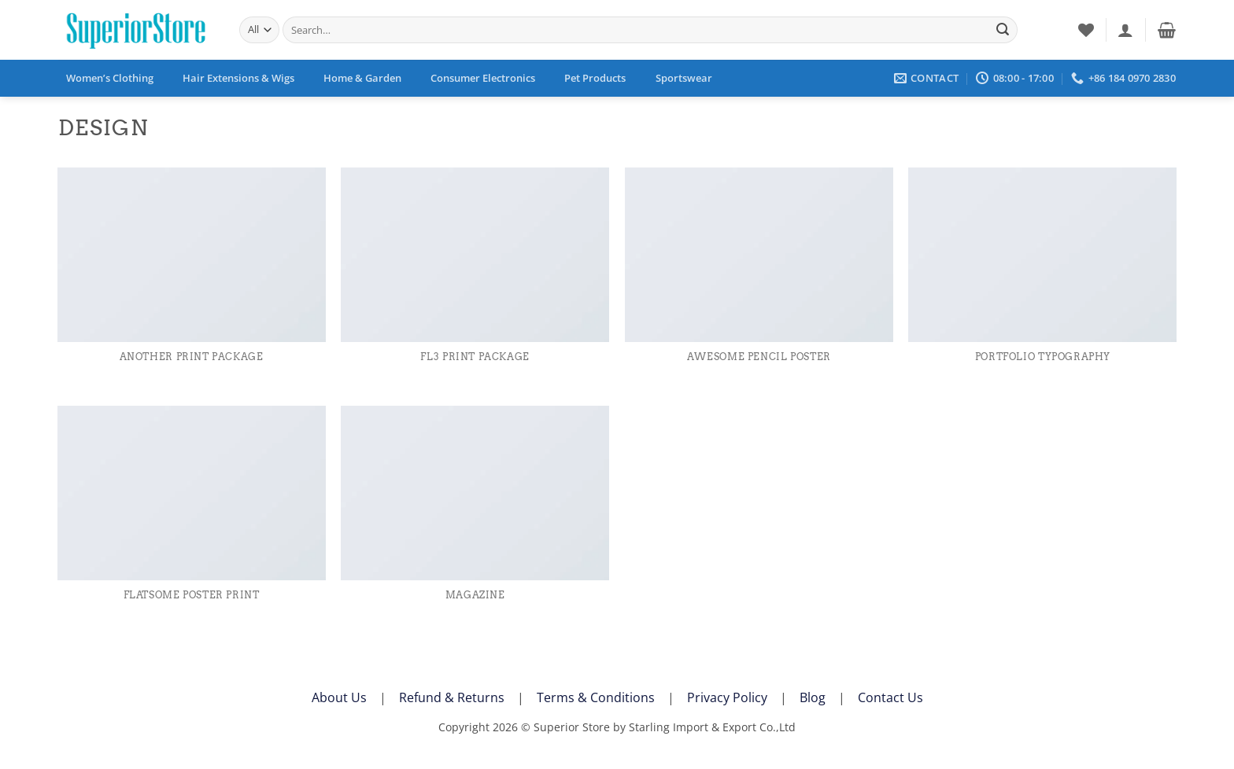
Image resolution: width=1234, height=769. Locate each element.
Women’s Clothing (109, 78)
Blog (813, 697)
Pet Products (595, 78)
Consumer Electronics (482, 78)
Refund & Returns (451, 697)
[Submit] (1002, 30)
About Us (339, 697)
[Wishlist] (1086, 30)
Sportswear (684, 78)
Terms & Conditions (596, 697)
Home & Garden (362, 78)
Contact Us (890, 697)
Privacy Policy (727, 697)
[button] (1125, 30)
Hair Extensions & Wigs (238, 78)
